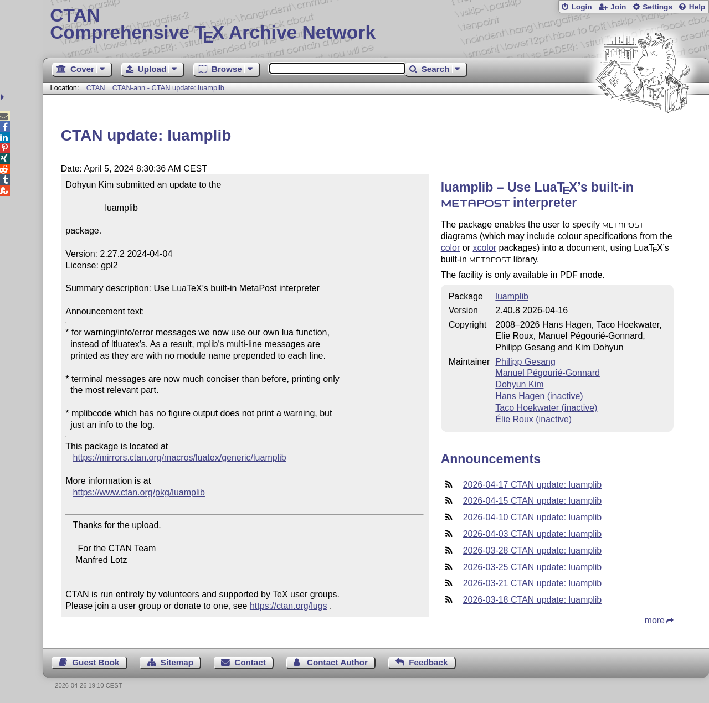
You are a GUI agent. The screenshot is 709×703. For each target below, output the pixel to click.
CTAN (95, 88)
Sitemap (177, 662)
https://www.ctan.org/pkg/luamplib (139, 492)
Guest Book (95, 662)
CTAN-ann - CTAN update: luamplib (168, 88)
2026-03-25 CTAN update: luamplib (532, 567)
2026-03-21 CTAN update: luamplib (532, 583)
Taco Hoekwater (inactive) (546, 407)
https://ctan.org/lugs (288, 606)
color (450, 247)
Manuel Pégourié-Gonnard (547, 373)
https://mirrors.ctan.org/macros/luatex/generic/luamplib (179, 457)
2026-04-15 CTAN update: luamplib (532, 500)
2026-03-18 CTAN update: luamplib (532, 599)
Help (697, 7)
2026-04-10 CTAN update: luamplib (532, 517)
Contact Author (337, 662)
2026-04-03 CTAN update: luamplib (532, 534)
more (655, 620)
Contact (250, 662)
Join (618, 7)
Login (581, 7)
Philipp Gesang (525, 361)
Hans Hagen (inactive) (539, 396)
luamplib (511, 296)
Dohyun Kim (519, 384)
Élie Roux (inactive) (533, 419)
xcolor (484, 247)
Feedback (428, 662)
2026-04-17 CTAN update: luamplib (532, 484)
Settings (657, 7)
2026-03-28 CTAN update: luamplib (532, 550)
